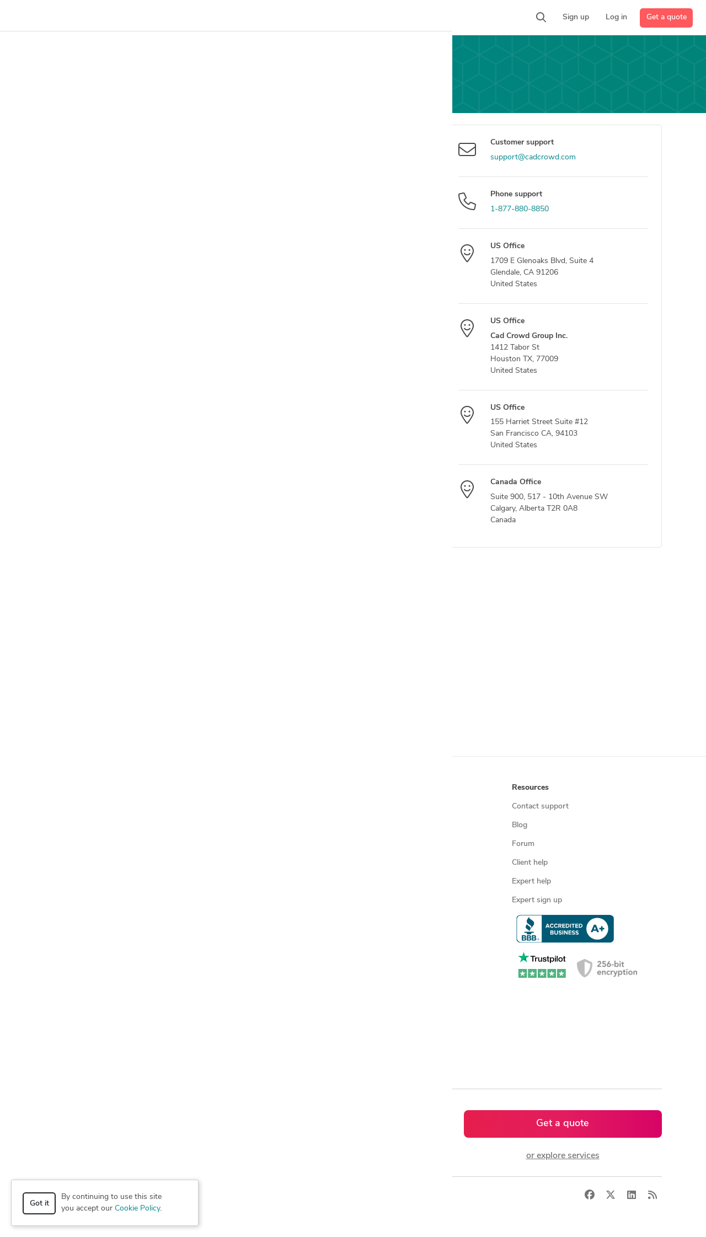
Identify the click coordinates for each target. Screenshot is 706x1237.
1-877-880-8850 (519, 209)
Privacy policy (380, 919)
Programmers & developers (95, 900)
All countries (224, 1031)
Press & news (381, 825)
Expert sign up (537, 900)
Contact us (376, 881)
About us (373, 806)
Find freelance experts (241, 806)
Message (62, 311)
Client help (530, 863)
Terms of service (385, 900)
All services (68, 938)
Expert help (531, 881)
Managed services (79, 825)
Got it (39, 1203)
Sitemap (217, 1050)
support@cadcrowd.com (533, 157)
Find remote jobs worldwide (251, 881)
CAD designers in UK (239, 994)
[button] (213, 17)
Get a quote (666, 17)
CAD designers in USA (242, 956)
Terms (249, 1195)
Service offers (226, 844)
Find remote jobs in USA (245, 900)
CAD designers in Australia (249, 1013)
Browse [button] (217, 788)
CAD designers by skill (241, 938)
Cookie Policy (137, 1208)
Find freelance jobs (235, 825)
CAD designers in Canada (246, 975)
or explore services (563, 1156)
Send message (87, 483)
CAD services (72, 863)
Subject (59, 225)
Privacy (216, 1195)
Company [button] (374, 788)
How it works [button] (73, 788)
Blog (519, 825)
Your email (66, 131)
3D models (221, 919)
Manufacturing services (89, 919)
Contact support (540, 806)
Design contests (77, 844)
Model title (65, 268)
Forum (523, 844)
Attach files (67, 424)
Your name (66, 178)
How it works (73, 806)
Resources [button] (530, 788)
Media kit (372, 844)
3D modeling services (85, 881)
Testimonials (378, 863)
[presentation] (316, 491)
